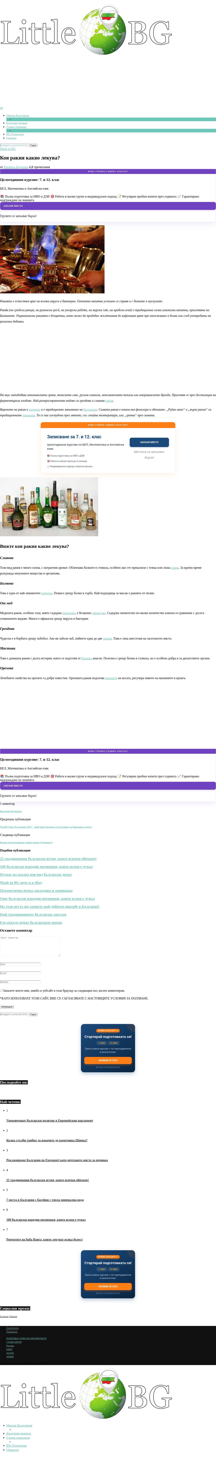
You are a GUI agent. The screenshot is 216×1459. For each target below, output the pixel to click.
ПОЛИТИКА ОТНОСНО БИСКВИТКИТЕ (26, 1342)
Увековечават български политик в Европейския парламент (49, 1124)
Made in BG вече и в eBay (21, 882)
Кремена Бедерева (16, 167)
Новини (11, 138)
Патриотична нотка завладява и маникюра (36, 890)
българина (90, 409)
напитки (46, 593)
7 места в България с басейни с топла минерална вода (45, 1203)
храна (175, 567)
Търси (33, 145)
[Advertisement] (108, 83)
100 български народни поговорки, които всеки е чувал (46, 866)
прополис (68, 613)
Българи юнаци (16, 123)
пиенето (34, 409)
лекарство (98, 613)
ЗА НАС (10, 1357)
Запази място (13, 206)
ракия (109, 400)
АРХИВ (10, 1360)
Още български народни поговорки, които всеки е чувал (47, 898)
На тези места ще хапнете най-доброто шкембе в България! (49, 906)
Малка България (17, 116)
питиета (29, 415)
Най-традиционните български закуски (33, 914)
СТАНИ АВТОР (14, 1346)
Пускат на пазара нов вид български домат (36, 874)
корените (111, 678)
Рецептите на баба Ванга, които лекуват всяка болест (44, 1243)
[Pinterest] (13, 1320)
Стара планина (16, 127)
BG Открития (15, 134)
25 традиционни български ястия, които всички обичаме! (48, 859)
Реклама (10, 1349)
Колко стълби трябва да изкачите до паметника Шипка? (47, 1144)
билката (86, 658)
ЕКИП (9, 1353)
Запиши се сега (108, 1064)
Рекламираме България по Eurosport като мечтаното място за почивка (57, 1164)
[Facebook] (4, 1320)
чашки (107, 638)
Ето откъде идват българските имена (31, 922)
